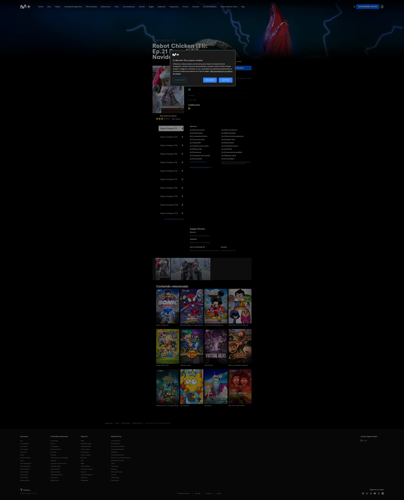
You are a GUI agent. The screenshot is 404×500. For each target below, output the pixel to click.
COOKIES (219, 493)
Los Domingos (54, 440)
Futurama (207, 405)
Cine (49, 7)
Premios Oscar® (55, 469)
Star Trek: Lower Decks (236, 405)
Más (243, 7)
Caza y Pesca (54, 477)
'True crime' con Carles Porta (58, 463)
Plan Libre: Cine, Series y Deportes (120, 457)
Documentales (129, 7)
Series (40, 7)
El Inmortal (53, 452)
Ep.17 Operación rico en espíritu (200, 155)
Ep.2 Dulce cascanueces (229, 130)
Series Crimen (24, 474)
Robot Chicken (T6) (168, 171)
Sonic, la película (162, 325)
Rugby (151, 7)
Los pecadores (54, 446)
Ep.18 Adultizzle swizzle (228, 155)
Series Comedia (24, 472)
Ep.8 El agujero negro (228, 139)
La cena (52, 443)
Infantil (142, 7)
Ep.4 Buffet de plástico (228, 133)
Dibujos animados (55, 472)
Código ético (114, 452)
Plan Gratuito (91, 7)
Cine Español (23, 446)
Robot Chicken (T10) (169, 205)
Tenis (117, 7)
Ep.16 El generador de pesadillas (231, 152)
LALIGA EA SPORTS (86, 446)
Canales (195, 7)
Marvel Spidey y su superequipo (191, 325)
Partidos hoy (84, 477)
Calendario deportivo (73, 7)
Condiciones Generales (117, 449)
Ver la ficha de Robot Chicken (174, 219)
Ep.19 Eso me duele (196, 158)
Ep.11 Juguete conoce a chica (199, 146)
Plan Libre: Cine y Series (117, 460)
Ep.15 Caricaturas (195, 152)
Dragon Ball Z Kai (162, 365)
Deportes (161, 7)
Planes (113, 463)
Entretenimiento (24, 480)
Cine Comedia (24, 449)
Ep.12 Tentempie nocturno (229, 146)
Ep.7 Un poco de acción (197, 139)
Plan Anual (114, 469)
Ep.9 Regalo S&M (195, 142)
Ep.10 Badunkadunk (227, 142)
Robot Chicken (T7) (168, 179)
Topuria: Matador (85, 466)
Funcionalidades (210, 7)
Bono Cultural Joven (229, 7)
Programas (173, 7)
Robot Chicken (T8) (168, 188)
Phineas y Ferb (185, 365)
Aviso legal (197, 493)
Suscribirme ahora (367, 6)
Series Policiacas (24, 469)
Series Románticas (25, 466)
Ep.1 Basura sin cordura (197, 130)
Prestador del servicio (183, 493)
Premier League (85, 449)
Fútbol (57, 7)
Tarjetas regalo (115, 477)
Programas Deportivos (56, 474)
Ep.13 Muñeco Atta (196, 149)
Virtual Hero (208, 365)
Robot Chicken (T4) (168, 154)
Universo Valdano (85, 455)
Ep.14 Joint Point (226, 149)
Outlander (53, 455)
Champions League (86, 443)
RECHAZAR (210, 80)
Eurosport (83, 472)
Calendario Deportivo (87, 474)
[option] (163, 269)
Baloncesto (106, 7)
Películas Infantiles (25, 457)
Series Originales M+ (25, 463)
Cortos (185, 7)
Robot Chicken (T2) (168, 137)
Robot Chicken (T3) (168, 145)
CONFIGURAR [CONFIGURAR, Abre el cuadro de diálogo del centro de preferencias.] (179, 80)
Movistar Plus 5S (54, 480)
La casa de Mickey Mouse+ (214, 325)
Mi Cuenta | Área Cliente (117, 446)
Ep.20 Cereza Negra (227, 158)
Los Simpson (184, 405)
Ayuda (364, 441)
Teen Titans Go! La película (238, 325)
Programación (85, 480)
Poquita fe (53, 460)
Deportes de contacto (87, 469)
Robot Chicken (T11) (169, 213)
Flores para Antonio (55, 449)
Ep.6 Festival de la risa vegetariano (232, 136)
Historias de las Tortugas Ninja (167, 405)
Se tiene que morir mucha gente (59, 457)
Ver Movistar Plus (115, 440)
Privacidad (208, 493)
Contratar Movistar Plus (117, 455)
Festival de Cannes (55, 466)
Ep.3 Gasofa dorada (196, 133)
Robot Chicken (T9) (168, 196)
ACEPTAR (225, 80)
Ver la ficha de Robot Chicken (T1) (200, 167)
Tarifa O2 (113, 474)
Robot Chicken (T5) (168, 162)
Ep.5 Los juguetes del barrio (198, 136)
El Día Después (85, 452)
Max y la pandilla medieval (238, 365)
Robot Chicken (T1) (168, 128)
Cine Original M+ (24, 443)
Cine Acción (23, 452)
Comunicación (115, 480)
